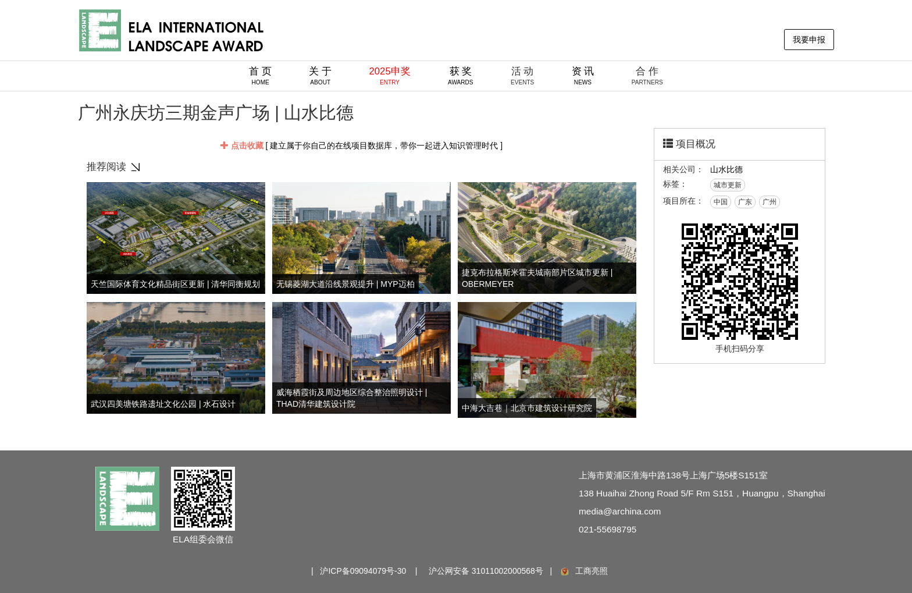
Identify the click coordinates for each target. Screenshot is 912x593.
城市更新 (728, 185)
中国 (721, 202)
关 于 (320, 76)
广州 (769, 202)
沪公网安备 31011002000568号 (486, 571)
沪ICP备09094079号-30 (363, 571)
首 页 (260, 76)
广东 (745, 202)
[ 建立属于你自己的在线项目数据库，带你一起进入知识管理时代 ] (361, 145)
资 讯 (583, 76)
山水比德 (726, 169)
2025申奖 (389, 76)
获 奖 (460, 76)
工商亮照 (583, 571)
